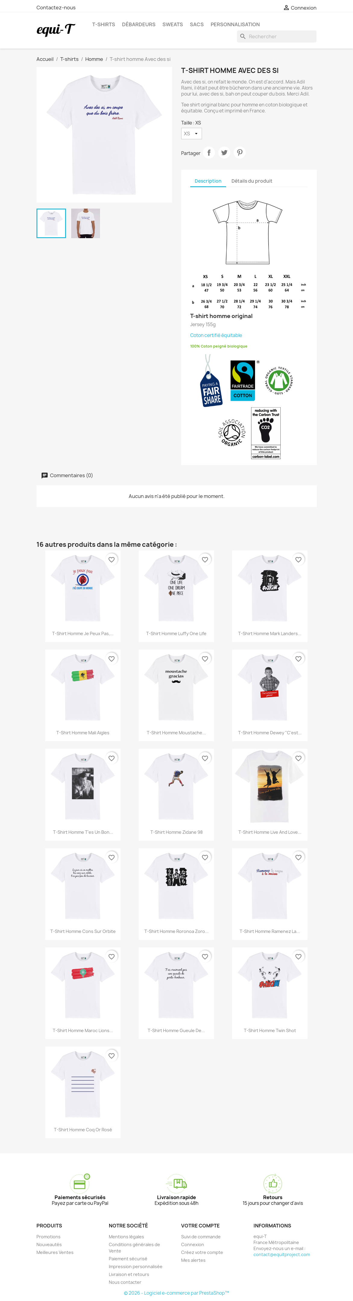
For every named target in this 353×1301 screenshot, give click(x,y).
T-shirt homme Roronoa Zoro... (176, 931)
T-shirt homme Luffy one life (176, 633)
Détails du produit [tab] (252, 181)
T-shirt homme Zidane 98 (176, 832)
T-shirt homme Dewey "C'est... (270, 733)
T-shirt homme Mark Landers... (269, 633)
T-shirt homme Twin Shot (270, 1030)
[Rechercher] (277, 36)
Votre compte (200, 1225)
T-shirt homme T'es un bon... (83, 832)
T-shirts (103, 24)
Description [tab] (208, 181)
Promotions (48, 1237)
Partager (209, 152)
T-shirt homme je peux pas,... (83, 633)
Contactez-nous (56, 7)
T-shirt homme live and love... (269, 832)
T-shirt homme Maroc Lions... (83, 1030)
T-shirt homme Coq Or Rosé (83, 1129)
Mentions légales (126, 1237)
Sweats (172, 24)
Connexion (192, 1244)
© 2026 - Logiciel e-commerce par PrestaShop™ (176, 1293)
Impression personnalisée (135, 1266)
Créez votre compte (202, 1252)
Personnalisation (235, 24)
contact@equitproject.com (282, 1254)
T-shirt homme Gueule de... (176, 1030)
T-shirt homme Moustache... (176, 733)
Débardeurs (139, 24)
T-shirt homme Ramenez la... (270, 931)
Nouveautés (49, 1244)
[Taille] (191, 133)
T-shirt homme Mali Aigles (82, 733)
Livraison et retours (129, 1274)
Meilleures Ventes (55, 1252)
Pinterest (240, 152)
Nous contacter (125, 1282)
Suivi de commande (201, 1237)
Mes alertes (193, 1260)
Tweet (224, 152)
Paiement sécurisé (128, 1259)
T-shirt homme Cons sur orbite (83, 931)
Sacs (197, 24)
